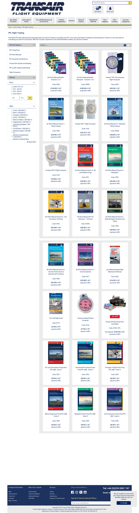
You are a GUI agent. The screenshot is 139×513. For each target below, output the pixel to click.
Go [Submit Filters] (30, 98)
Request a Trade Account (57, 498)
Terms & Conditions (34, 494)
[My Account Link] (110, 10)
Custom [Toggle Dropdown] (43, 45)
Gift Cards (31, 498)
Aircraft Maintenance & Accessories (44, 21)
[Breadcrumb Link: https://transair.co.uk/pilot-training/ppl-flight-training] (27, 27)
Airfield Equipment (61, 21)
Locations (11, 498)
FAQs (9, 491)
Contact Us (11, 496)
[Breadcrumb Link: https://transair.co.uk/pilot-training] (17, 27)
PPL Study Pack (14, 50)
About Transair (12, 500)
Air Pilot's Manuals (15, 54)
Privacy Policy (32, 491)
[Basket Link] (97, 10)
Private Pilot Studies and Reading (20, 63)
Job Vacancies (12, 494)
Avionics (72, 20)
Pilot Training (114, 21)
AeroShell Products (13, 21)
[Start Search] (129, 2)
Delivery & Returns (34, 496)
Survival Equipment (125, 21)
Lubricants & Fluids (26, 21)
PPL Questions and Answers (18, 59)
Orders (52, 491)
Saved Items (53, 496)
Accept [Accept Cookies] (123, 503)
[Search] (110, 2)
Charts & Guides (81, 21)
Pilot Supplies (105, 21)
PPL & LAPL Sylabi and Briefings (19, 68)
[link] (72, 492)
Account (52, 494)
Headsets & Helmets (93, 21)
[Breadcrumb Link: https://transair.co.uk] (10, 27)
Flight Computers (15, 72)
